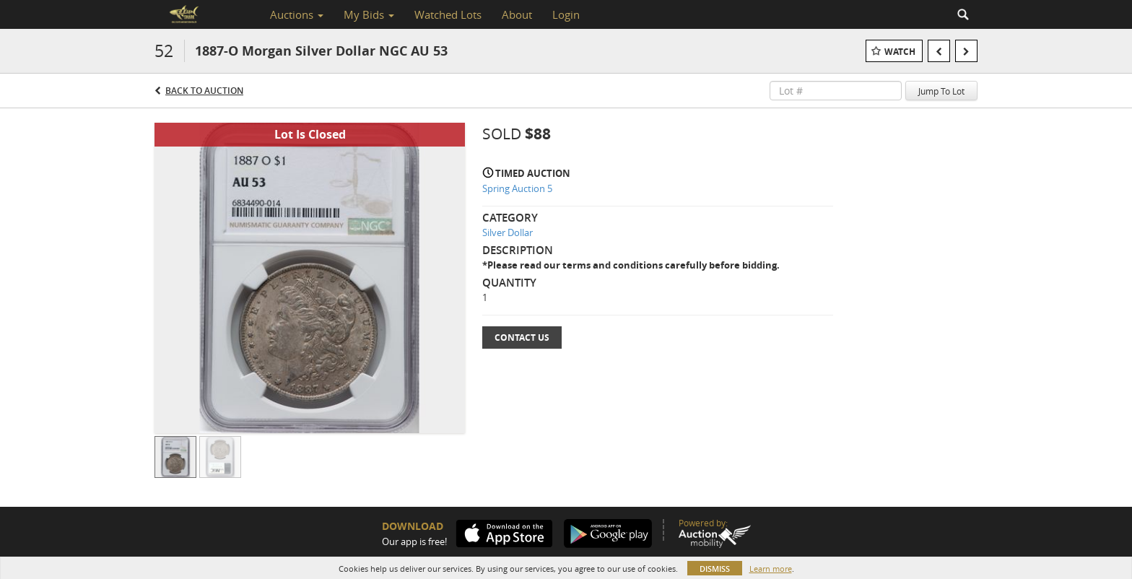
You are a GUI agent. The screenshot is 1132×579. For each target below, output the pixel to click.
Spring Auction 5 (517, 188)
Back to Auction (204, 90)
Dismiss (715, 568)
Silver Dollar (507, 232)
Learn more (770, 568)
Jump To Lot (941, 91)
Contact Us (522, 337)
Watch (899, 51)
